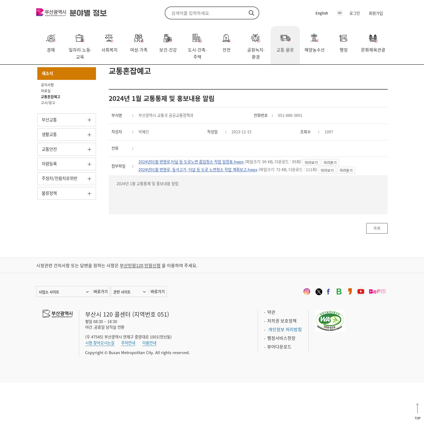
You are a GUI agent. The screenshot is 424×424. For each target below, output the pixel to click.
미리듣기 (352, 195)
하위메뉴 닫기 (89, 102)
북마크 (384, 73)
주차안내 (128, 384)
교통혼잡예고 (105, 72)
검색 (251, 12)
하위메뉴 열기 (89, 150)
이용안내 (149, 384)
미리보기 (333, 195)
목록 (376, 267)
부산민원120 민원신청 (140, 307)
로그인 (354, 13)
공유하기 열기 (367, 73)
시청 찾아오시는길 (99, 384)
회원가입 (376, 13)
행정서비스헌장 (281, 379)
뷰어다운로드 (279, 388)
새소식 (80, 72)
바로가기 (101, 333)
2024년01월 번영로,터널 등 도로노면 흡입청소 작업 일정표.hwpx (199, 194)
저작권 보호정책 (282, 362)
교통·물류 (58, 72)
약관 (271, 353)
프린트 (376, 73)
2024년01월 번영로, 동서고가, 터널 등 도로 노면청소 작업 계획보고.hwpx (207, 202)
